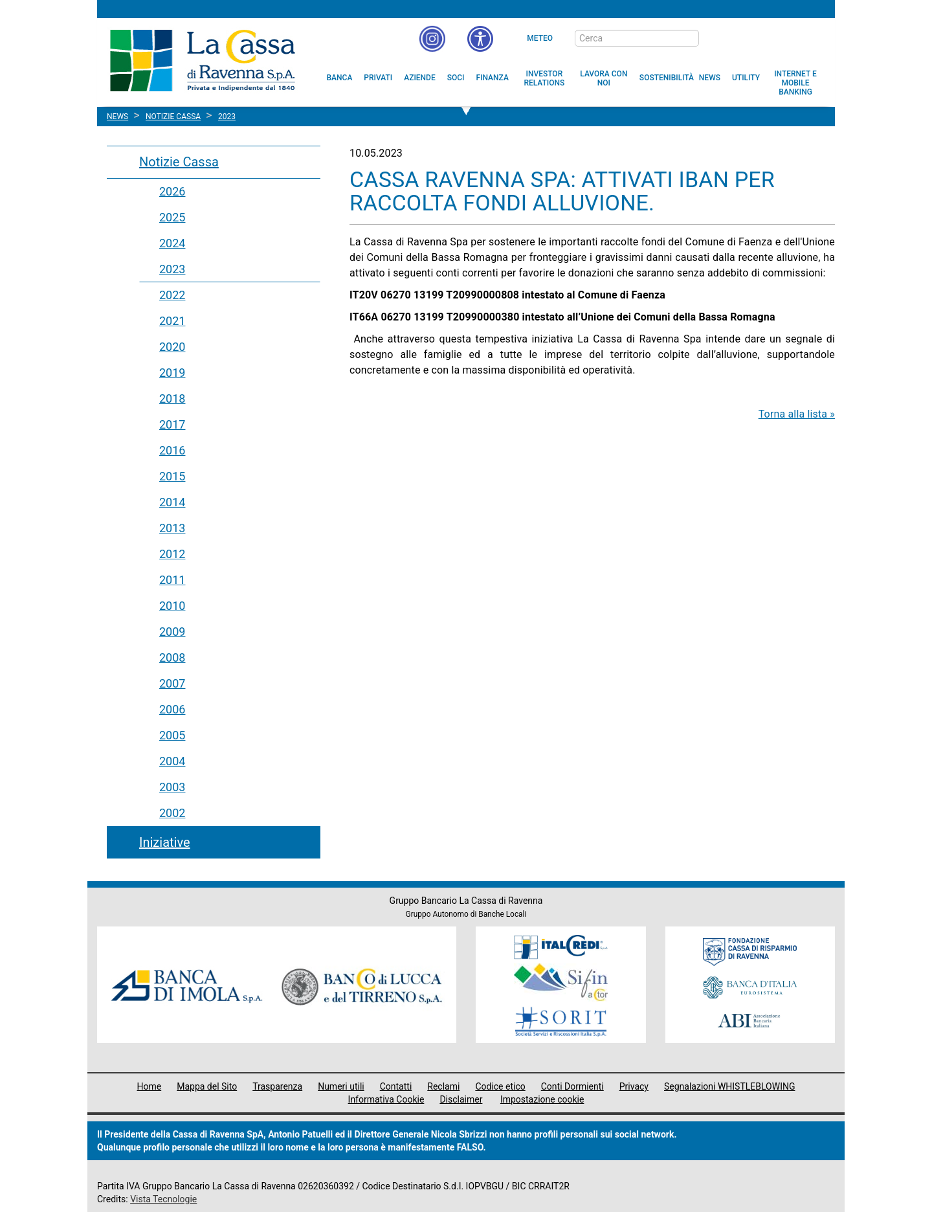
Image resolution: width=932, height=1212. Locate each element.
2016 (172, 450)
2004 (172, 761)
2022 (172, 295)
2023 (172, 269)
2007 (172, 683)
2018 (172, 398)
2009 (172, 631)
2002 (172, 813)
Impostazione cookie (542, 1099)
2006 (172, 709)
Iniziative (164, 842)
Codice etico (500, 1086)
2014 (172, 502)
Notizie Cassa (179, 162)
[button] (480, 39)
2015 (172, 476)
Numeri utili (341, 1086)
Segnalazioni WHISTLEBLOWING (729, 1086)
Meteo (540, 38)
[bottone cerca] (716, 39)
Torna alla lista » (797, 414)
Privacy (634, 1086)
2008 (172, 657)
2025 (172, 217)
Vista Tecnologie (163, 1199)
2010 (172, 605)
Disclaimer (460, 1099)
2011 (172, 580)
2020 (172, 347)
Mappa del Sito (207, 1086)
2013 (172, 528)
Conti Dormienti (572, 1086)
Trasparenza (277, 1086)
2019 (172, 372)
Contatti (396, 1086)
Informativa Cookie (386, 1099)
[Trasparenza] (780, 37)
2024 (172, 243)
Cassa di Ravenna (202, 60)
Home (149, 1086)
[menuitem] (340, 78)
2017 (172, 424)
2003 (172, 787)
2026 (172, 191)
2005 (172, 735)
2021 (172, 321)
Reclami (443, 1086)
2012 (172, 554)
